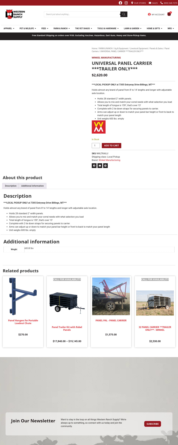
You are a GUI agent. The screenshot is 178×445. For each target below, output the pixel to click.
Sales (155, 3)
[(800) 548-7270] (161, 3)
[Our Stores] (132, 3)
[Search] (123, 14)
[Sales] (150, 3)
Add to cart (111, 145)
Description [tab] (10, 186)
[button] (94, 165)
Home (94, 48)
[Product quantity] (96, 145)
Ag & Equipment (121, 48)
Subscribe (153, 423)
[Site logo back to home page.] (15, 14)
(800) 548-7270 (170, 3)
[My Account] (149, 14)
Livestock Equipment (139, 48)
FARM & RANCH (106, 48)
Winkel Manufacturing (106, 57)
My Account (158, 14)
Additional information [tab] (32, 186)
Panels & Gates (156, 48)
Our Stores (140, 3)
